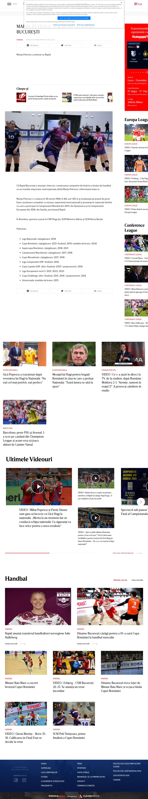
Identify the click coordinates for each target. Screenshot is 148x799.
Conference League (133, 254)
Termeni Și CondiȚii (86, 785)
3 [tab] (136, 72)
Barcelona (7, 428)
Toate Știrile (83, 772)
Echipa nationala (10, 370)
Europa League (131, 144)
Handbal (20, 40)
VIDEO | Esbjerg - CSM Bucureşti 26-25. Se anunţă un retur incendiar (73, 687)
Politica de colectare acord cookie (64, 25)
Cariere (116, 779)
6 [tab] (143, 72)
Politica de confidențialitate (127, 771)
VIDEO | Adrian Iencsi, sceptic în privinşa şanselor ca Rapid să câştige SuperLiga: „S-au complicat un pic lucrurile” (95, 495)
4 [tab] (138, 72)
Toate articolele (137, 580)
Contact (81, 781)
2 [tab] (134, 72)
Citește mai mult (15, 643)
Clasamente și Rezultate (52, 781)
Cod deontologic (121, 775)
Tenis (79, 763)
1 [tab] (131, 72)
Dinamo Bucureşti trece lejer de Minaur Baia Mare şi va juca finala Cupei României (121, 687)
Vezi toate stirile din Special (127, 553)
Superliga (46, 768)
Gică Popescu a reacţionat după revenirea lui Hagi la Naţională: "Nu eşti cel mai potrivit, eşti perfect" (24, 378)
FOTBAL (44, 776)
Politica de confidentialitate (86, 25)
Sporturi (81, 768)
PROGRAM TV (46, 785)
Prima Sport (39, 40)
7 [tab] (145, 72)
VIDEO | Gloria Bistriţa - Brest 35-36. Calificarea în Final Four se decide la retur (25, 737)
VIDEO (43, 763)
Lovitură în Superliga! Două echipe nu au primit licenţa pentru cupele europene (43, 97)
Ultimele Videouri (29, 459)
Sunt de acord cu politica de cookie (74, 18)
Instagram (24, 780)
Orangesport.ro (109, 370)
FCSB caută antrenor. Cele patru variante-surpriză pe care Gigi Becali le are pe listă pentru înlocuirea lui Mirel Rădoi (89, 97)
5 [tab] (141, 72)
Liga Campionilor (49, 772)
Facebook (16, 780)
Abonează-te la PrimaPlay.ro (91, 776)
